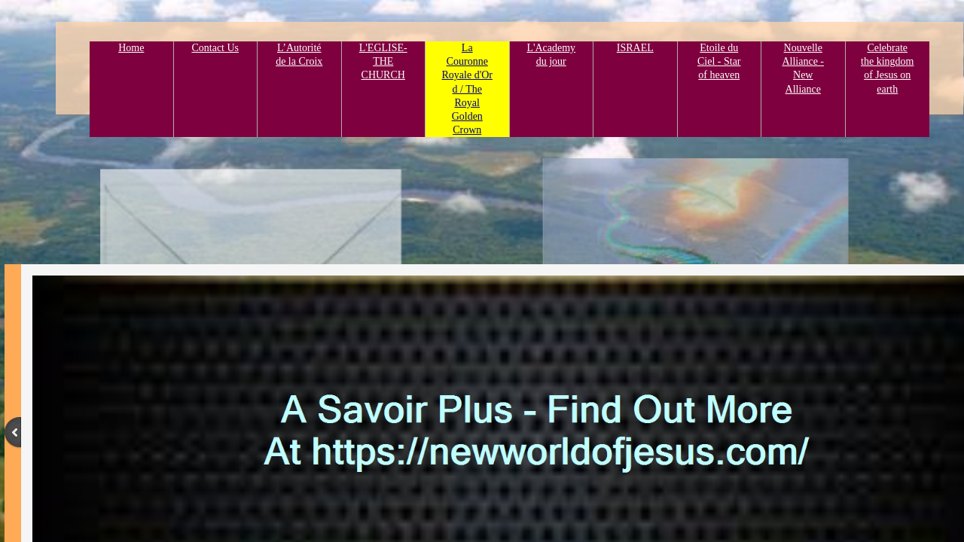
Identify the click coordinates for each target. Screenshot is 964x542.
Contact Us (215, 47)
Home (131, 47)
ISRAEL (635, 47)
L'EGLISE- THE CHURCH (383, 61)
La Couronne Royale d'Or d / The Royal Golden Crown (467, 89)
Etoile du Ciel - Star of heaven (719, 61)
